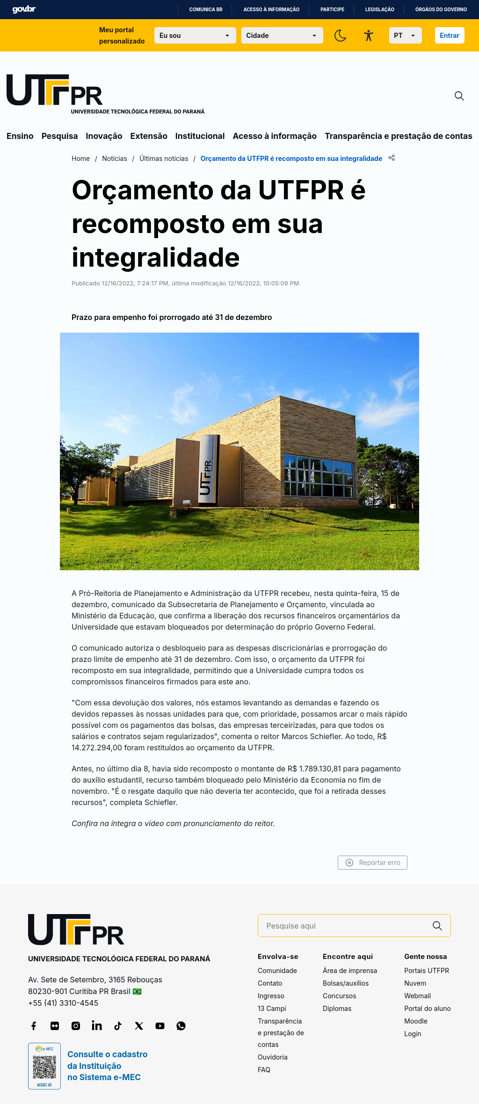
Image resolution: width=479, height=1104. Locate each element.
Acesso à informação (271, 9)
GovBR (24, 9)
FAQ (264, 1070)
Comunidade (277, 970)
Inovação (104, 136)
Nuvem (415, 983)
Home (81, 158)
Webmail (417, 996)
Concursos (339, 996)
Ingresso (271, 996)
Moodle (416, 1021)
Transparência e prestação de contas (398, 136)
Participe (332, 9)
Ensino (20, 136)
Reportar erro (372, 862)
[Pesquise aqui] (346, 926)
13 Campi (272, 1008)
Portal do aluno (427, 1008)
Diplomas (337, 1008)
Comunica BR (206, 9)
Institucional (200, 136)
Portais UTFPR (426, 970)
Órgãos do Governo (441, 9)
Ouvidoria (273, 1057)
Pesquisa (60, 136)
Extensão (149, 136)
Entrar (449, 35)
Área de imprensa (350, 970)
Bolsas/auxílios (346, 983)
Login (412, 1034)
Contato (270, 983)
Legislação (379, 9)
